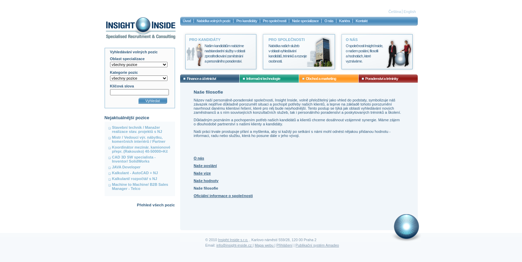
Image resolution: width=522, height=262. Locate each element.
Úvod (187, 21)
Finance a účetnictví (201, 79)
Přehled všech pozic (156, 205)
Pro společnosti (274, 21)
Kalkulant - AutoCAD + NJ (135, 173)
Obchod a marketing (321, 79)
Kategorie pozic (124, 72)
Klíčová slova (122, 86)
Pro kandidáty (246, 21)
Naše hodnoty (206, 181)
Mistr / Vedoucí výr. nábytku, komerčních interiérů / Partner (139, 139)
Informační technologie (263, 79)
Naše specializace (305, 21)
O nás (199, 158)
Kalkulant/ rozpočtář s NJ (134, 179)
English (409, 12)
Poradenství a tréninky (381, 79)
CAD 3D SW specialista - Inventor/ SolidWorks (134, 159)
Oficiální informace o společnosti (223, 196)
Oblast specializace (127, 59)
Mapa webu (265, 245)
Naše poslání (205, 166)
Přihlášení (285, 245)
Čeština (394, 12)
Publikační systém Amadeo (317, 245)
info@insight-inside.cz (234, 245)
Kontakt (361, 21)
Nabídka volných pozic (213, 21)
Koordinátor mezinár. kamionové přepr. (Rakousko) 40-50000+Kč (141, 149)
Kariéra (344, 21)
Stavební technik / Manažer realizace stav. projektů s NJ (137, 129)
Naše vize (202, 173)
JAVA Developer (126, 167)
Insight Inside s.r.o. (233, 240)
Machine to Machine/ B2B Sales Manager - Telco (140, 186)
